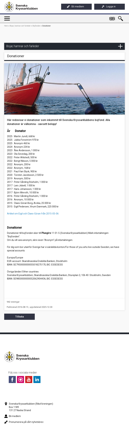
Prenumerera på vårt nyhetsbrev (24, 422)
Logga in (109, 6)
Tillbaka (19, 316)
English (112, 17)
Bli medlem (75, 6)
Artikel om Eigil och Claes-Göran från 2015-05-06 (33, 213)
